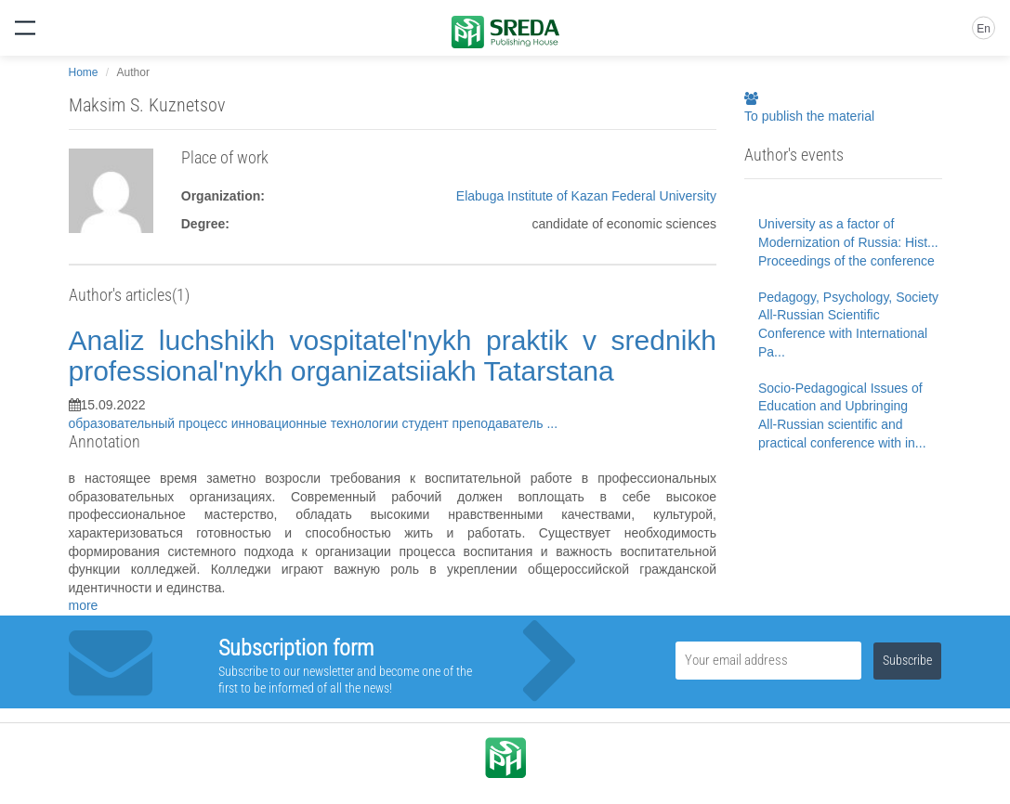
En (983, 28)
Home (83, 72)
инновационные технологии (316, 423)
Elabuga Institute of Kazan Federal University (586, 195)
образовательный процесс (150, 423)
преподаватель (500, 423)
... (551, 423)
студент (426, 423)
